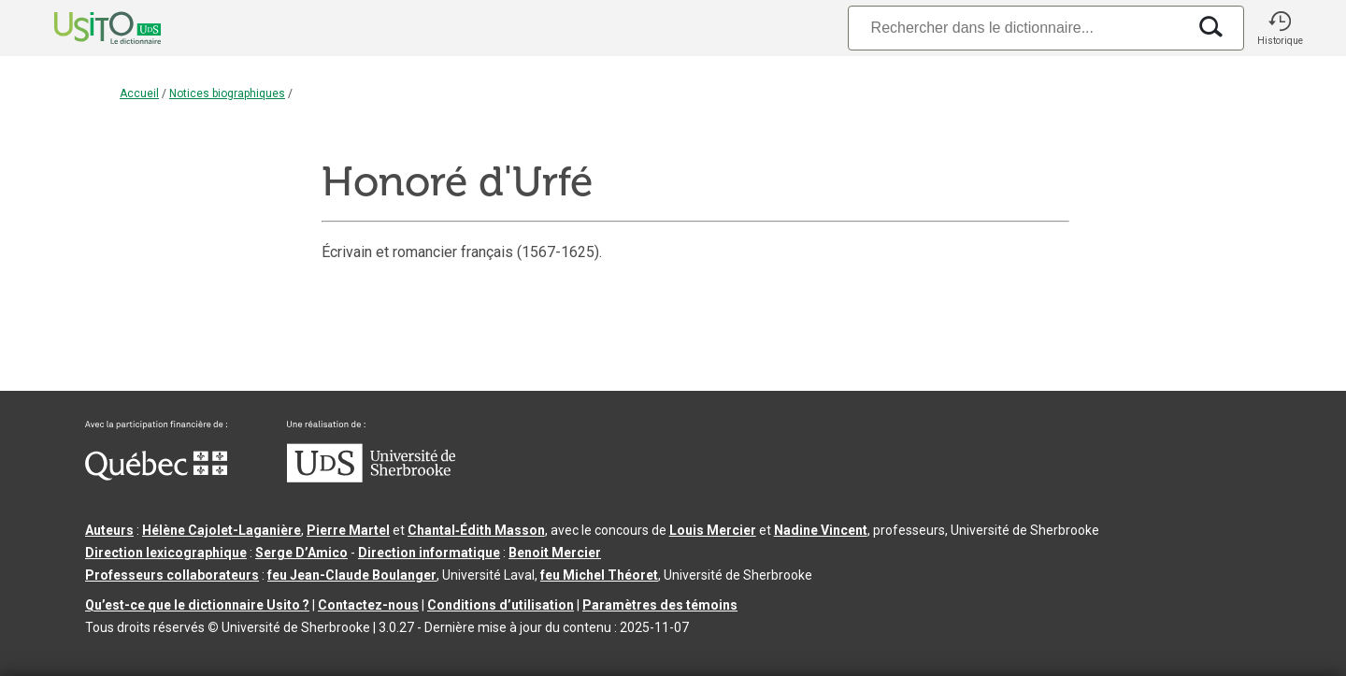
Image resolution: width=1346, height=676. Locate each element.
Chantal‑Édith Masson (476, 530)
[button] (1280, 28)
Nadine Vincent (820, 530)
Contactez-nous (368, 604)
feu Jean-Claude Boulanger (352, 575)
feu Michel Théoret (599, 575)
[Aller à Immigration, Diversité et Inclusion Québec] (156, 475)
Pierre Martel (348, 530)
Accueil (139, 93)
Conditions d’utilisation (500, 604)
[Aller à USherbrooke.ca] (371, 477)
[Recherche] (1017, 28)
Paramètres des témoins (659, 604)
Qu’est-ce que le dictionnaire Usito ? (197, 604)
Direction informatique (429, 552)
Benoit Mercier (554, 552)
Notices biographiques (227, 93)
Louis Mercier (712, 530)
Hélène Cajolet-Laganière (221, 530)
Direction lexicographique (166, 552)
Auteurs (109, 530)
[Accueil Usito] (87, 28)
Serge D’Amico (301, 552)
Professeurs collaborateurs (172, 575)
